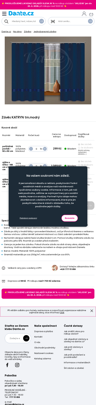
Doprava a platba (43, 331)
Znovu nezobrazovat (92, 310)
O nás (37, 342)
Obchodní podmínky (44, 348)
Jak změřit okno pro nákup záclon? (74, 332)
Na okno (17, 31)
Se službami (85, 147)
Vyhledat (42, 21)
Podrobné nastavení (28, 218)
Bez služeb (85, 144)
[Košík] (91, 14)
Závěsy (27, 31)
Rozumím (69, 218)
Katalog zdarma (42, 359)
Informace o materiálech (77, 363)
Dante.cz (6, 31)
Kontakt (38, 337)
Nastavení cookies (43, 353)
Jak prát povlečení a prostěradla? (74, 356)
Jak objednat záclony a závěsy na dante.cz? (76, 340)
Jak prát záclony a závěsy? (73, 348)
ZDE (62, 312)
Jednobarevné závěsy (45, 31)
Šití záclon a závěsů (74, 368)
